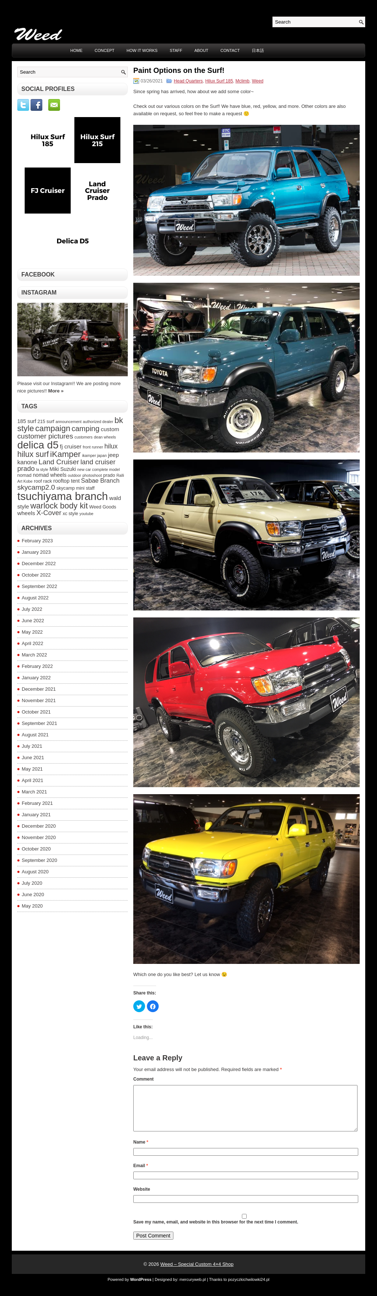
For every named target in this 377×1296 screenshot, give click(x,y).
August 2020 (35, 871)
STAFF (176, 50)
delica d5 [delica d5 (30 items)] (38, 445)
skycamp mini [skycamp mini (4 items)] (70, 488)
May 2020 (32, 906)
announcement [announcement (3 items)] (69, 421)
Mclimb (243, 81)
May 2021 (32, 769)
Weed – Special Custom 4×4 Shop (196, 1273)
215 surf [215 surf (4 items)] (46, 421)
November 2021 (39, 700)
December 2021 (39, 689)
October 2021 (36, 712)
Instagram (39, 292)
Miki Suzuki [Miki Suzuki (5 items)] (63, 469)
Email (140, 1174)
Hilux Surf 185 (219, 81)
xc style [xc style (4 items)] (70, 513)
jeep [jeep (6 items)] (113, 455)
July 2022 (32, 609)
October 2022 (36, 575)
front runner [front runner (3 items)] (93, 447)
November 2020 (39, 837)
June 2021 (33, 757)
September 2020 (39, 860)
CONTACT (230, 50)
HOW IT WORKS (142, 50)
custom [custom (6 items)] (110, 429)
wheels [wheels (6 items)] (26, 513)
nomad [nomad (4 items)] (24, 475)
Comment (143, 1079)
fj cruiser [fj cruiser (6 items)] (71, 446)
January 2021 (36, 814)
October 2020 (36, 849)
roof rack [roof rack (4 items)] (43, 481)
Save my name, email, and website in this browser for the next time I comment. (215, 1230)
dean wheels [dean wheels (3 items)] (105, 437)
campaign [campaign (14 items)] (52, 428)
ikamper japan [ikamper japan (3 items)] (94, 455)
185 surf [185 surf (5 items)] (26, 421)
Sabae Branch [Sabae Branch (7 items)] (100, 480)
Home (76, 50)
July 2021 (32, 746)
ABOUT (201, 50)
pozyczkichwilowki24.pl (248, 1288)
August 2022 (35, 598)
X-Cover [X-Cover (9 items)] (48, 513)
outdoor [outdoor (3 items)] (74, 475)
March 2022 (34, 655)
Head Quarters (188, 81)
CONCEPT (104, 50)
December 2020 (39, 826)
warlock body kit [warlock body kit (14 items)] (59, 505)
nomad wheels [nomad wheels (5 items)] (49, 475)
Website (141, 1198)
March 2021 (34, 792)
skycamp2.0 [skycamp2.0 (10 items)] (36, 487)
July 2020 (32, 883)
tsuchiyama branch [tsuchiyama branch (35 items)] (62, 496)
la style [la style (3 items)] (42, 469)
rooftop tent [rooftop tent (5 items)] (66, 481)
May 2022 (32, 632)
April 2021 (32, 780)
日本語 (258, 50)
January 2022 (36, 677)
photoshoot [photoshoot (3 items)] (92, 475)
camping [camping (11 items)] (85, 429)
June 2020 (33, 894)
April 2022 (32, 643)
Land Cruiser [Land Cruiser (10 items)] (59, 462)
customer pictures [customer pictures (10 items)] (45, 436)
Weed (257, 81)
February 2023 (37, 540)
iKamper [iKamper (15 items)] (65, 454)
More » (56, 391)
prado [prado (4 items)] (109, 475)
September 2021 (39, 723)
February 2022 (37, 666)
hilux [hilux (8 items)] (111, 446)
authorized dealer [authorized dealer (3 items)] (98, 421)
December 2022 (39, 563)
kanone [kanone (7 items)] (27, 462)
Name (140, 1151)
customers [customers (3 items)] (83, 437)
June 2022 (33, 620)
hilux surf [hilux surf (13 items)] (33, 454)
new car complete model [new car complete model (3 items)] (98, 469)
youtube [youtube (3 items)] (87, 513)
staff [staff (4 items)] (90, 488)
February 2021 (37, 803)
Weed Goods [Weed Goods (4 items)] (102, 507)
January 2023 (36, 552)
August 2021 (35, 734)
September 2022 (39, 586)
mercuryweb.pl (193, 1288)
